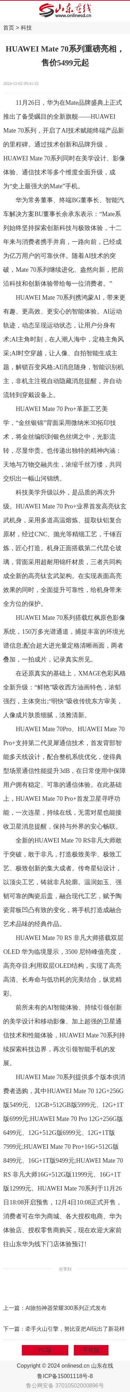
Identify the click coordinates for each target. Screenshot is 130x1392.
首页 (8, 28)
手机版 (91, 1350)
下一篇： (14, 1329)
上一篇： (14, 1308)
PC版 (45, 1350)
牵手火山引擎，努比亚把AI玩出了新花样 (75, 1329)
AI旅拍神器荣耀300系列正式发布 (65, 1308)
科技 (26, 28)
